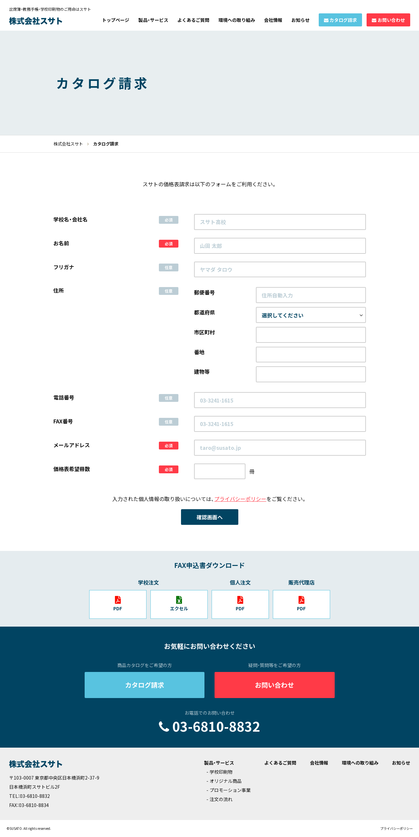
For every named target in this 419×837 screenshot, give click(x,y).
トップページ (115, 20)
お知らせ (300, 20)
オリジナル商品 (226, 781)
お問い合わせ (391, 20)
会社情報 (273, 20)
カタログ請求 (343, 20)
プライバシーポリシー (240, 499)
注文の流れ (221, 799)
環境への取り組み (236, 20)
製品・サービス (153, 20)
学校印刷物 (221, 772)
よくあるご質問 (193, 20)
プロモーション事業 (230, 790)
